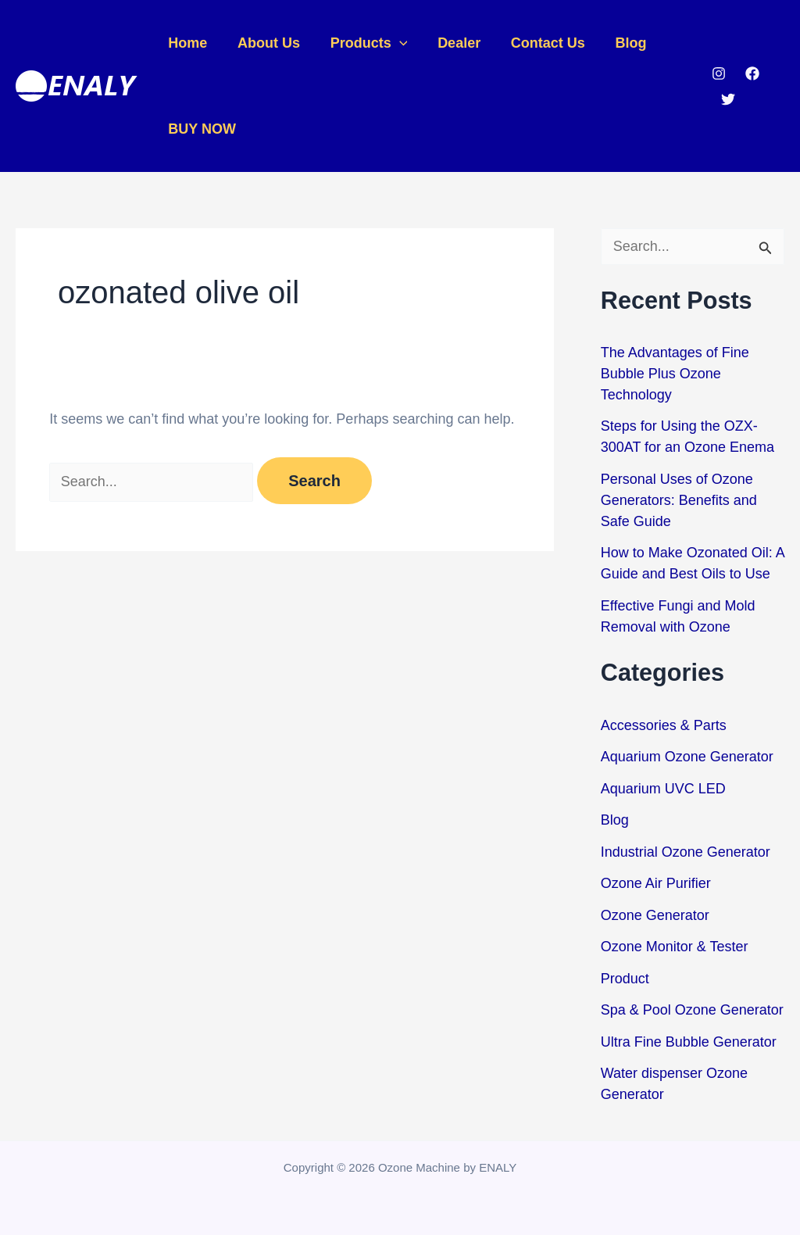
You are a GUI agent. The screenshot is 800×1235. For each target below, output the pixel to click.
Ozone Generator (655, 915)
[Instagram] (717, 73)
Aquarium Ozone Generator (687, 756)
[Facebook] (751, 73)
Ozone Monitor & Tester (674, 946)
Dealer (451, 43)
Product (625, 978)
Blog (619, 43)
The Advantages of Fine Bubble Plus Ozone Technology (675, 374)
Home (186, 43)
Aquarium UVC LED (663, 788)
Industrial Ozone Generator (685, 852)
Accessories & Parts (664, 725)
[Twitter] (727, 99)
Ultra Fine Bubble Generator (689, 1042)
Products (363, 43)
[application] (394, 43)
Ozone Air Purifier (656, 883)
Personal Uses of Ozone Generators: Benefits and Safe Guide (679, 500)
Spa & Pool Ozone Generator (692, 1010)
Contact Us (539, 43)
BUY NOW (201, 129)
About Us (265, 43)
